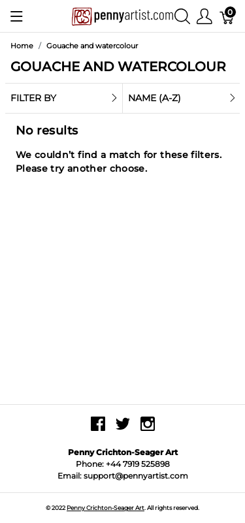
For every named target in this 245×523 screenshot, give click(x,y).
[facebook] (98, 428)
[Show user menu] (204, 16)
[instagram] (147, 428)
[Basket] (227, 16)
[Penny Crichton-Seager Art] (122, 15)
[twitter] (122, 428)
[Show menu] (16, 16)
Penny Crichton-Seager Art (105, 507)
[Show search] (182, 16)
